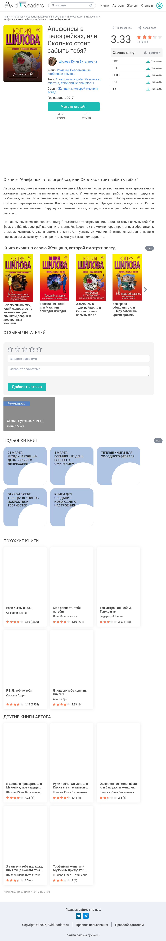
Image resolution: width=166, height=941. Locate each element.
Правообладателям (129, 925)
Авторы (118, 5)
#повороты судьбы (69, 79)
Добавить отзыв (27, 387)
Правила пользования (92, 925)
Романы (63, 70)
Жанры (132, 5)
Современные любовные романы (69, 72)
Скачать (156, 61)
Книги (104, 5)
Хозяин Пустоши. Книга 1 (25, 421)
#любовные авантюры (77, 83)
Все (150, 248)
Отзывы (147, 5)
